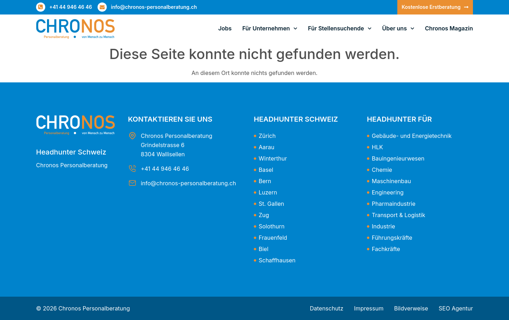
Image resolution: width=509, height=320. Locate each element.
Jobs (225, 28)
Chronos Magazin (449, 28)
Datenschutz (326, 308)
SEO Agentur (456, 308)
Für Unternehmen (269, 28)
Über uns (398, 28)
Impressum (369, 308)
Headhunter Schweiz (71, 152)
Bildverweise (411, 308)
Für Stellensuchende (339, 28)
